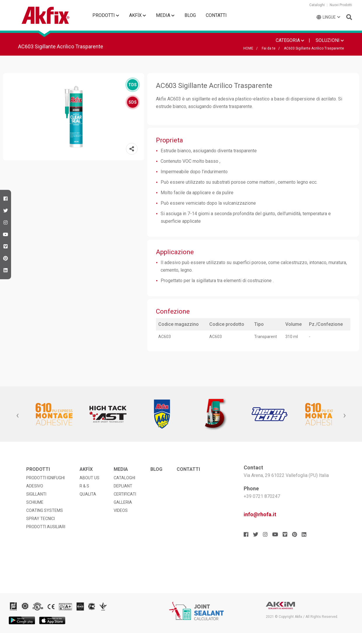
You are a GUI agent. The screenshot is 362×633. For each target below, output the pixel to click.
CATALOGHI (124, 477)
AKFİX (137, 15)
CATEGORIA (290, 40)
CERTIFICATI (125, 494)
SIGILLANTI (36, 494)
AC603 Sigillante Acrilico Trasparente (314, 48)
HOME (248, 48)
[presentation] (17, 415)
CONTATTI (216, 15)
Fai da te (268, 48)
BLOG (190, 15)
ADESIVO (34, 486)
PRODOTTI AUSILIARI (45, 526)
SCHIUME (34, 502)
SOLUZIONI (330, 40)
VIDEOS (121, 510)
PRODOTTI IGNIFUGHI (45, 477)
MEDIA (165, 15)
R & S (84, 486)
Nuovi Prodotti (341, 5)
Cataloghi (317, 5)
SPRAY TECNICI (40, 518)
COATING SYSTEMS (44, 510)
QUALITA (88, 494)
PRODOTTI (105, 15)
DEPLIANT (123, 486)
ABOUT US (89, 477)
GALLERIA (123, 502)
